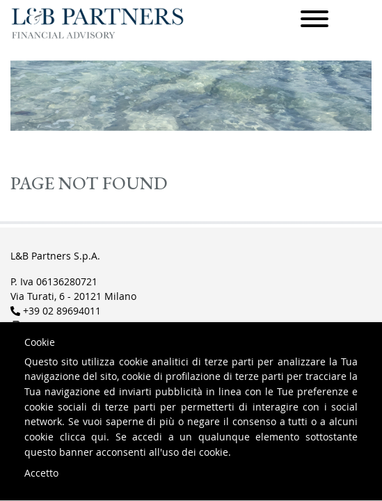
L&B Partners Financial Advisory (97, 23)
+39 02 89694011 (62, 310)
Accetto (41, 472)
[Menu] (314, 21)
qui (98, 436)
